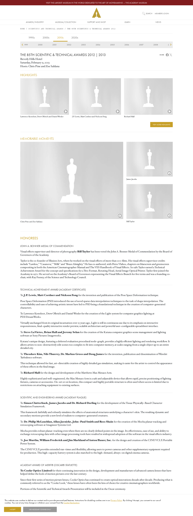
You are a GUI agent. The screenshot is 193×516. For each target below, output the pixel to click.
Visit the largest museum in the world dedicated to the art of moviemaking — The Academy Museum (96, 2)
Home (22, 29)
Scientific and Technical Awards (45, 29)
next (171, 45)
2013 (32, 44)
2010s (60, 37)
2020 (132, 44)
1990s (31, 37)
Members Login (162, 13)
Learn (127, 22)
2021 (147, 44)
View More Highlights (161, 125)
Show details (65, 509)
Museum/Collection (65, 22)
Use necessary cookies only (40, 509)
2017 (89, 44)
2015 (60, 44)
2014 (46, 44)
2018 (104, 44)
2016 (75, 44)
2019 (118, 44)
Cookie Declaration (71, 502)
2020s (74, 37)
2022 (161, 44)
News (158, 22)
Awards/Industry (35, 22)
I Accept (12, 509)
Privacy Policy (116, 500)
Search (149, 13)
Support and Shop (96, 22)
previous (22, 45)
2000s (46, 37)
